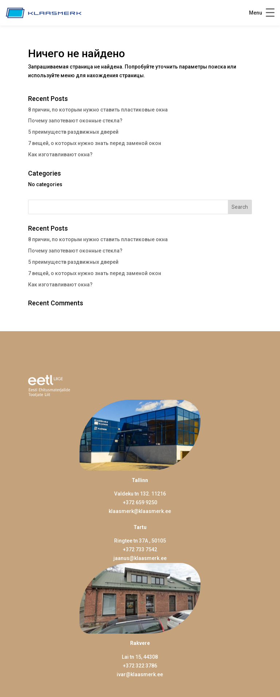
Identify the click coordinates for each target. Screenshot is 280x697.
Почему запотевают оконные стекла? (75, 121)
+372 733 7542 (140, 549)
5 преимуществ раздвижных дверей (73, 132)
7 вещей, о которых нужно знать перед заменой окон (94, 143)
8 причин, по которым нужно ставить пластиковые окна (98, 110)
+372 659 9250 (140, 502)
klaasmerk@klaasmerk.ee (140, 511)
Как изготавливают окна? (60, 154)
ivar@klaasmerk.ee (140, 674)
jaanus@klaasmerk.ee (140, 558)
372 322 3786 (141, 666)
